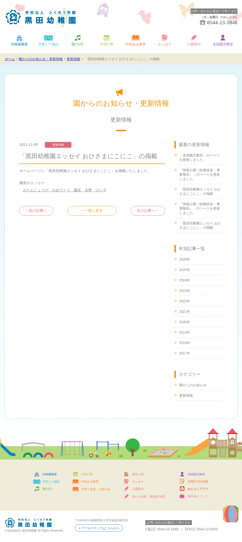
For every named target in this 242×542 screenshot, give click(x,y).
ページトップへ (218, 320)
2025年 (184, 270)
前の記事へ (38, 211)
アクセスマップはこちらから (101, 528)
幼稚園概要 (19, 44)
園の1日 (77, 44)
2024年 (184, 280)
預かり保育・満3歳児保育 (149, 496)
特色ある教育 (135, 44)
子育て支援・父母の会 (95, 489)
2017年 (184, 353)
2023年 (184, 291)
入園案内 (194, 44)
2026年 (184, 259)
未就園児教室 (223, 44)
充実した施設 (48, 44)
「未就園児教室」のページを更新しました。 (199, 157)
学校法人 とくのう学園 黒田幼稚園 (41, 16)
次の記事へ (146, 211)
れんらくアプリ (198, 489)
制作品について (198, 496)
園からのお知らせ (192, 385)
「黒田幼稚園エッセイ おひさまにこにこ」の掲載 (200, 191)
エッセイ (165, 44)
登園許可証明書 (198, 481)
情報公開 (138, 474)
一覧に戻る (94, 211)
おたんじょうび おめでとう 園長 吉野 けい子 (65, 190)
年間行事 (106, 44)
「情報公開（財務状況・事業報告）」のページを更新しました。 (199, 174)
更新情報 (186, 395)
